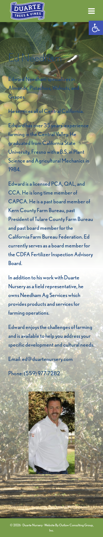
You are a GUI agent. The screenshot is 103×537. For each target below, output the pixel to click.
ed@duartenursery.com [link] (47, 359)
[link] (96, 28)
